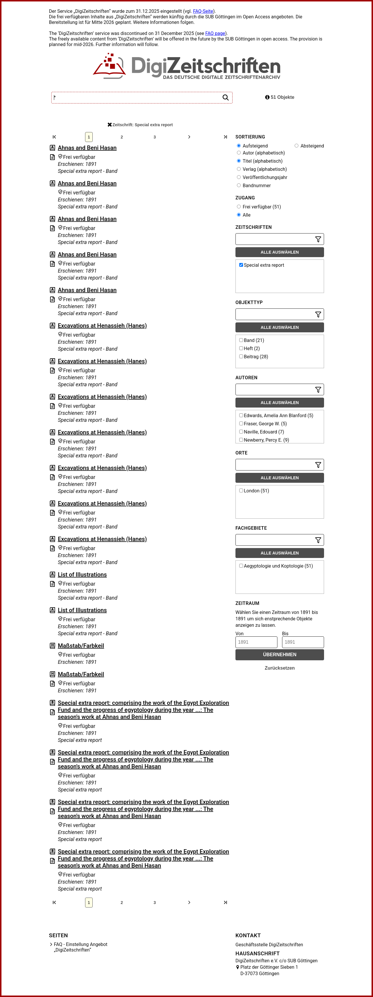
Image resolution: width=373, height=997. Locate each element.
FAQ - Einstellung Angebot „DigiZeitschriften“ (81, 947)
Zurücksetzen (280, 668)
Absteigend (309, 146)
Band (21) (251, 340)
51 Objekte (279, 97)
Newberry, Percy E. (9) (264, 440)
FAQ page (215, 33)
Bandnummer (254, 185)
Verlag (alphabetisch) (262, 169)
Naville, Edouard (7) (261, 432)
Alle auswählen (280, 252)
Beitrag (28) (253, 356)
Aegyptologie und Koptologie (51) (276, 566)
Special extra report (261, 265)
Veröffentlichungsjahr (262, 177)
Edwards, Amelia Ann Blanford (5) (276, 415)
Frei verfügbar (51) (259, 207)
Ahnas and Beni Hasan (87, 147)
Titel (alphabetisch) (260, 161)
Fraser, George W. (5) (263, 423)
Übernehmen (280, 654)
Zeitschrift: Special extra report (140, 124)
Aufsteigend (252, 146)
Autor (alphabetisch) (261, 153)
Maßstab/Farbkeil (81, 645)
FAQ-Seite (203, 11)
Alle (244, 215)
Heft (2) (249, 348)
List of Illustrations (82, 574)
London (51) (254, 491)
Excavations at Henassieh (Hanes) (102, 325)
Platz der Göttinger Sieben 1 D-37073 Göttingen (269, 970)
